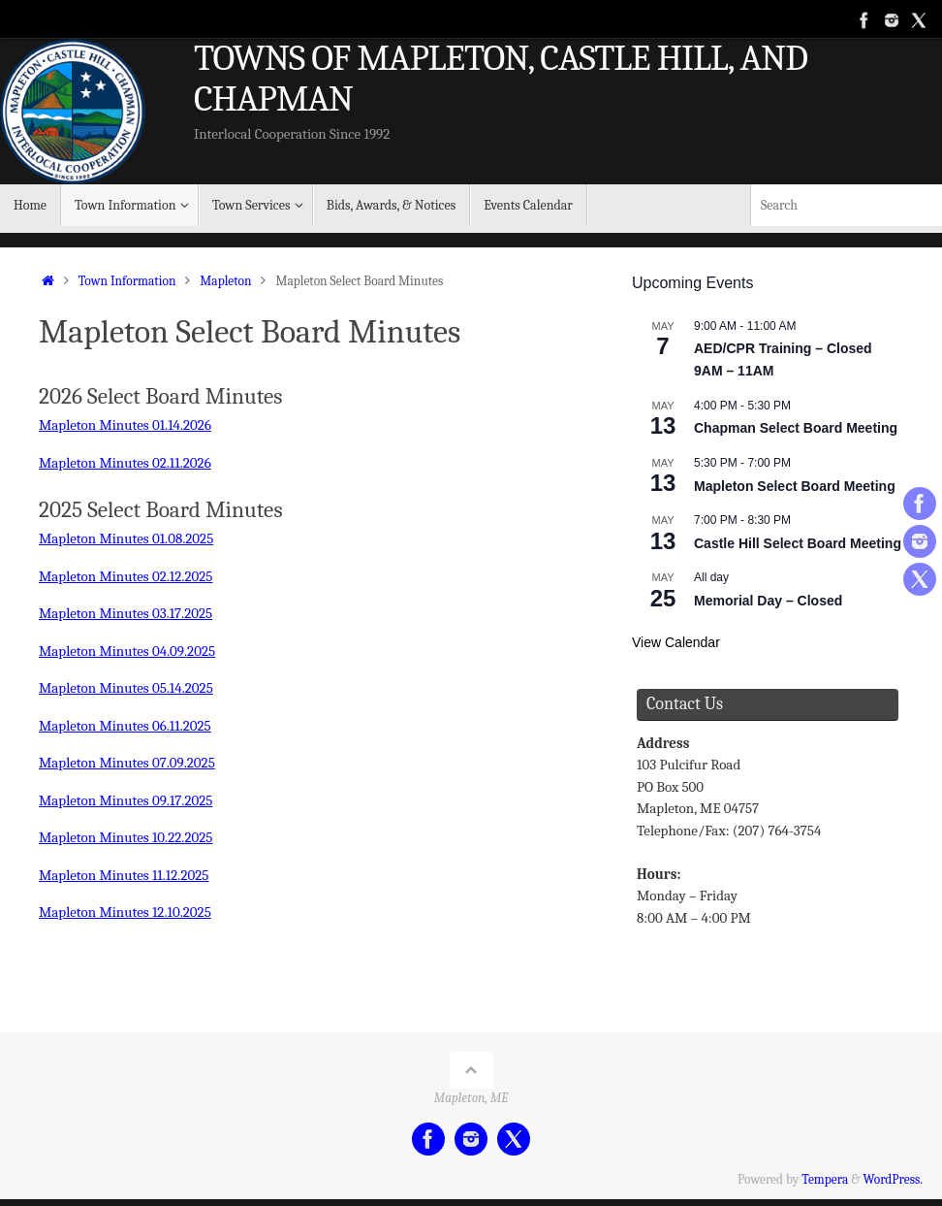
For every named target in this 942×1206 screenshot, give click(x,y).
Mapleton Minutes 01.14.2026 (125, 425)
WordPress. (894, 1166)
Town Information (127, 281)
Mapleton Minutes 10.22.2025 (126, 827)
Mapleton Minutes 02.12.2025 (126, 573)
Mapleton (225, 281)
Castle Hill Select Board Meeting (797, 543)
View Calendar (676, 642)
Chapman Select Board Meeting (795, 428)
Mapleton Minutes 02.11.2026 (125, 462)
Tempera (824, 1166)
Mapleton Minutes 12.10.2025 (125, 900)
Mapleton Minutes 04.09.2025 (127, 646)
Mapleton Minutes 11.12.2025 (124, 864)
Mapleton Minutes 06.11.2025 (125, 719)
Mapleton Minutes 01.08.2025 (126, 536)
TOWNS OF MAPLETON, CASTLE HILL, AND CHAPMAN (500, 79)
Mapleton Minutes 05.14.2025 (126, 682)
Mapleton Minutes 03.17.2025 (125, 609)
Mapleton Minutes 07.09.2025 (127, 755)
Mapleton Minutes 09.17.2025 (126, 791)
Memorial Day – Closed (768, 600)
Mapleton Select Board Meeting (794, 486)
